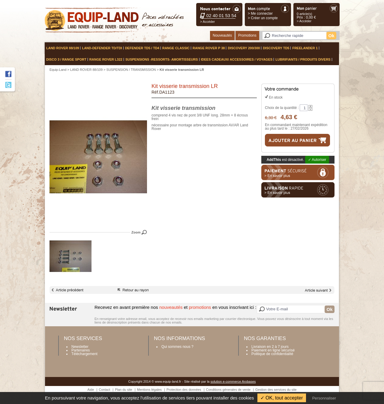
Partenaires (80, 350)
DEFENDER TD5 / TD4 (142, 48)
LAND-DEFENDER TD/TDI (102, 48)
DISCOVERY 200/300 (244, 48)
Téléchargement (84, 354)
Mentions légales (149, 389)
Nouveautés (222, 35)
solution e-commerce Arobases (233, 381)
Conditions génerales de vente (228, 389)
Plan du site (123, 389)
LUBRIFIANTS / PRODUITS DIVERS (302, 59)
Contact (104, 389)
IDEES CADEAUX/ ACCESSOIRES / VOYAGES (237, 59)
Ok (331, 35)
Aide (90, 389)
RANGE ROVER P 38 (209, 48)
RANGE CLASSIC (176, 48)
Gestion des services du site (276, 389)
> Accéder (207, 21)
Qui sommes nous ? (177, 347)
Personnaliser (324, 398)
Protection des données (183, 389)
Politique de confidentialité (272, 354)
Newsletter (79, 347)
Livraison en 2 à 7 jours (270, 347)
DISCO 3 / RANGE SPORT (66, 59)
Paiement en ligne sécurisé (273, 350)
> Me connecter (260, 13)
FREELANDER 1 (304, 48)
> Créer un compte (263, 18)
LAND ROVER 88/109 (62, 48)
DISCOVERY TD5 (276, 48)
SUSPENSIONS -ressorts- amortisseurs (161, 59)
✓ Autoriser (317, 160)
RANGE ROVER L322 (105, 59)
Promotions (247, 35)
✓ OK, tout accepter (281, 397)
